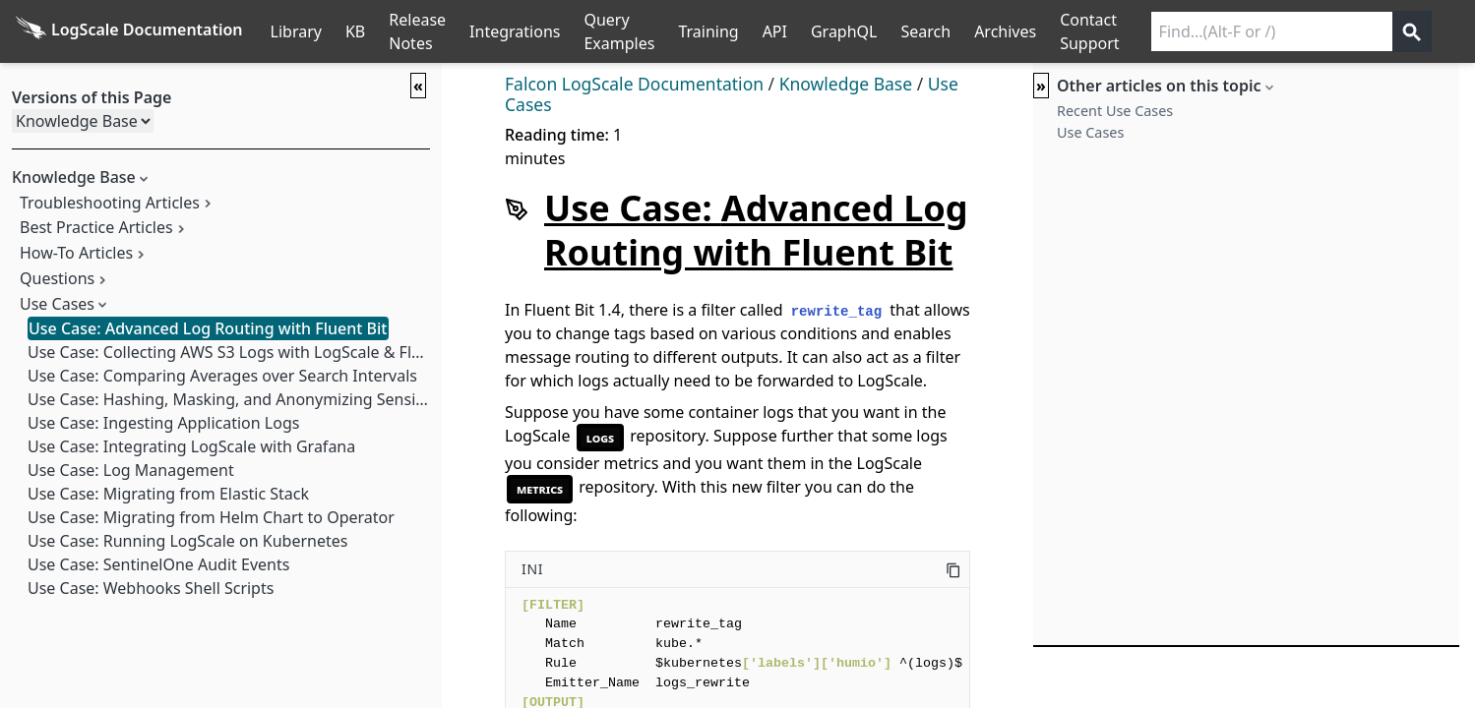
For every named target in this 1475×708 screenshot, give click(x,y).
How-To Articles (76, 253)
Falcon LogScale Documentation (634, 83)
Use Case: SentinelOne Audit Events (158, 564)
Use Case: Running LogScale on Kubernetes (187, 541)
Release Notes (417, 31)
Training (708, 31)
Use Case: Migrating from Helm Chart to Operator (211, 517)
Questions (57, 278)
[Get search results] (1412, 31)
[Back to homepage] (129, 31)
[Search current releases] (1271, 31)
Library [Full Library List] (296, 31)
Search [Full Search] (925, 31)
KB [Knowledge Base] (355, 31)
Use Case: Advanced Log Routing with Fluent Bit (208, 328)
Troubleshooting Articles (110, 202)
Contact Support (1089, 31)
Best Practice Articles (96, 227)
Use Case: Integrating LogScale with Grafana (191, 446)
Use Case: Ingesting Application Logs (163, 423)
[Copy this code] (953, 569)
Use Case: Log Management (131, 470)
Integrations (514, 31)
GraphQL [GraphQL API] (844, 31)
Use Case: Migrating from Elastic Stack (168, 493)
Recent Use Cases (1115, 110)
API (775, 31)
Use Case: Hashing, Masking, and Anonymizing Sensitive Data (254, 399)
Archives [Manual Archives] (1005, 31)
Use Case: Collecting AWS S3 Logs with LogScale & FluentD (242, 352)
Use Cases (57, 304)
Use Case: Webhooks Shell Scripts (151, 588)
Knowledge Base (845, 83)
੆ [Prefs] (1463, 31)
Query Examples (619, 31)
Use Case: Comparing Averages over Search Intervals (222, 375)
